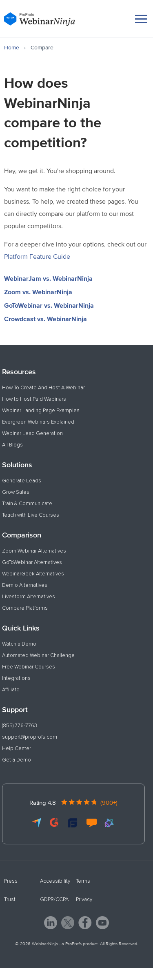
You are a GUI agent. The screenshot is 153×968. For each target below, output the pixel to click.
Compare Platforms (25, 608)
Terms (83, 881)
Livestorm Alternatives (28, 596)
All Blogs (12, 445)
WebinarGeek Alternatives (33, 574)
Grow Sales (15, 492)
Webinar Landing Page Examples (41, 410)
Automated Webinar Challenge (38, 655)
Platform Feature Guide (37, 256)
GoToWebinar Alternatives (32, 562)
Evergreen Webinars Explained (38, 422)
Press (11, 881)
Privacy (84, 899)
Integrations (16, 678)
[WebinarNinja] (39, 19)
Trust (10, 899)
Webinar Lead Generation (32, 433)
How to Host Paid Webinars (34, 399)
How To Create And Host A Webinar (43, 387)
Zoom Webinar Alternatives (34, 551)
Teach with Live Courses (30, 515)
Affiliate (11, 689)
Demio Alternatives (24, 585)
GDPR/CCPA (54, 899)
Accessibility (55, 881)
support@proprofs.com (29, 737)
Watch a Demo (19, 644)
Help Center (16, 748)
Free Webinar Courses (28, 667)
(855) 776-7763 (19, 725)
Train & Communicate (27, 503)
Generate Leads (21, 480)
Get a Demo (16, 760)
